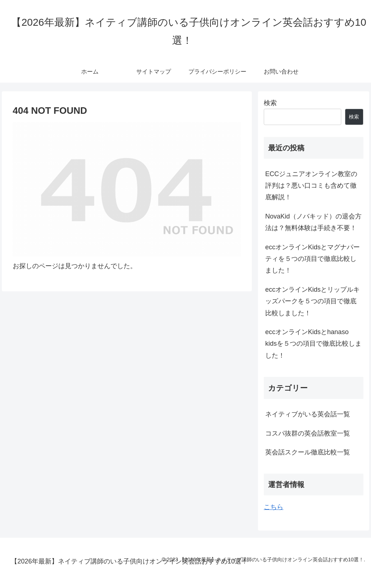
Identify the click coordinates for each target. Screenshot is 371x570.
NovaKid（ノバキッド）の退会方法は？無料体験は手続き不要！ (313, 222)
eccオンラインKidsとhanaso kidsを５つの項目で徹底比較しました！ (313, 343)
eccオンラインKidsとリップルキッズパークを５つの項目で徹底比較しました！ (312, 301)
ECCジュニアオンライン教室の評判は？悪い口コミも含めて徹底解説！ (311, 185)
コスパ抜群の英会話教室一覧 (307, 433)
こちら (273, 507)
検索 (270, 103)
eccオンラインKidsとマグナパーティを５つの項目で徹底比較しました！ (312, 259)
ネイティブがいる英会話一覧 (307, 414)
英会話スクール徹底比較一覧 (307, 452)
